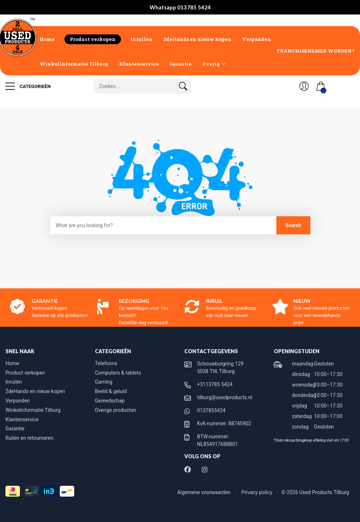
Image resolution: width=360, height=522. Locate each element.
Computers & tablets (118, 373)
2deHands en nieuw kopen (197, 39)
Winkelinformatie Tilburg (73, 63)
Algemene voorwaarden (204, 492)
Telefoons (106, 363)
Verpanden (256, 39)
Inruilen (141, 39)
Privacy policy (258, 492)
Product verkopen (93, 39)
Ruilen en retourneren (29, 438)
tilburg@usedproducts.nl (224, 397)
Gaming (103, 382)
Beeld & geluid (111, 391)
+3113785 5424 (215, 384)
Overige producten (115, 410)
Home (47, 39)
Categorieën (28, 86)
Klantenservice (139, 63)
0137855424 (211, 410)
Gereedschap (110, 401)
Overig (211, 63)
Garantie (180, 63)
